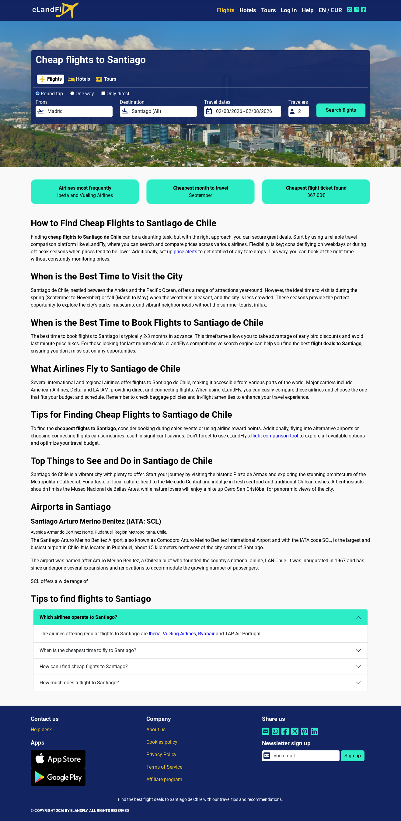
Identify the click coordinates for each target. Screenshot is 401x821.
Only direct (115, 93)
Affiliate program (164, 779)
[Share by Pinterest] (304, 735)
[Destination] (162, 111)
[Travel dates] (246, 111)
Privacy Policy (161, 754)
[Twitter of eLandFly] (350, 9)
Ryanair (206, 634)
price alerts (185, 251)
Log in (289, 10)
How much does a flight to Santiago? (79, 683)
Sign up (352, 756)
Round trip (49, 93)
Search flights (341, 110)
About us (156, 729)
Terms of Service (164, 767)
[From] (78, 111)
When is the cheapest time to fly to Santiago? (88, 650)
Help (308, 10)
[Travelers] (302, 111)
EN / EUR (330, 10)
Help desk (41, 729)
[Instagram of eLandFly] (357, 9)
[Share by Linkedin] (314, 735)
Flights (226, 10)
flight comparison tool (274, 436)
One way (82, 93)
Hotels (247, 10)
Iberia (155, 634)
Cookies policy (161, 742)
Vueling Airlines (179, 634)
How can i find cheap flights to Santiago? (84, 666)
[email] (305, 755)
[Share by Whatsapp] (275, 735)
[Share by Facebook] (285, 735)
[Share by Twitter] (294, 735)
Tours (268, 10)
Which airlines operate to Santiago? (78, 617)
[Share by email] (265, 735)
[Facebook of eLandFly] (364, 9)
